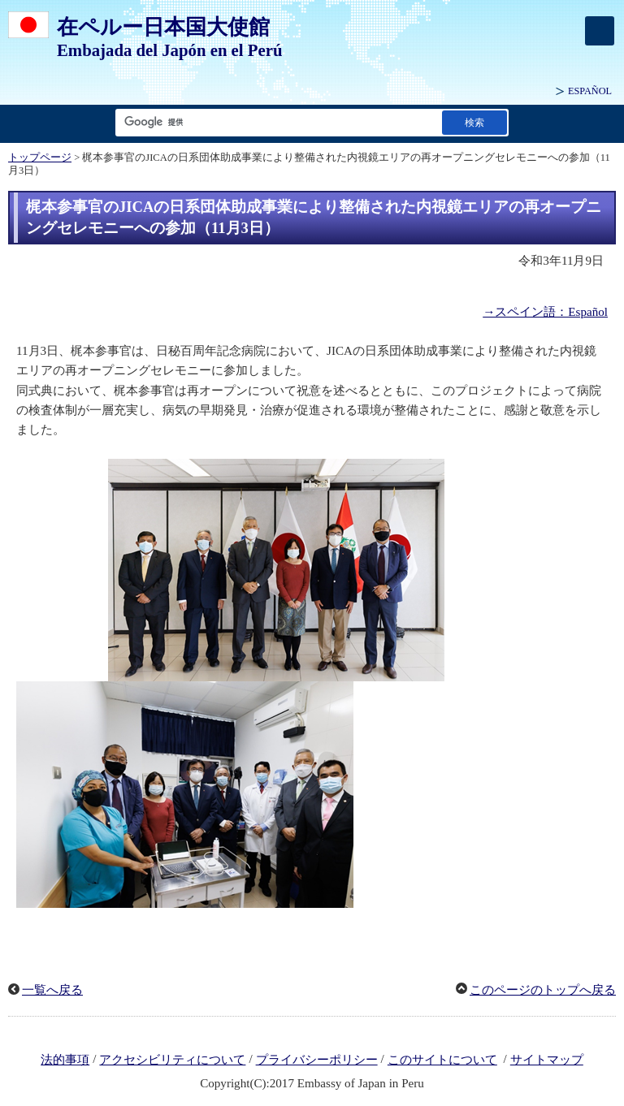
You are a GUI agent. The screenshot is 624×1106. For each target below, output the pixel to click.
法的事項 (65, 1059)
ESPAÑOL (590, 91)
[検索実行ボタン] (474, 122)
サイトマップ (546, 1059)
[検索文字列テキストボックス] (275, 122)
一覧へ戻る (52, 989)
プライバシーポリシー (317, 1059)
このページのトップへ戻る (543, 989)
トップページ (40, 157)
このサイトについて (442, 1059)
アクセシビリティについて (172, 1059)
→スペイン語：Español (545, 311)
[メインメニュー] (599, 30)
